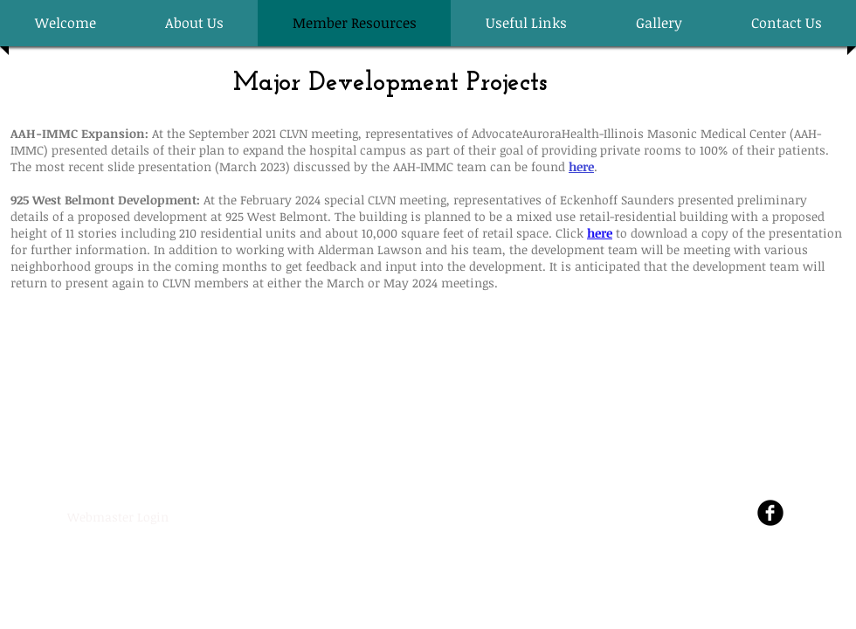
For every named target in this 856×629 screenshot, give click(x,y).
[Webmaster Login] (117, 517)
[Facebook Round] (770, 513)
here (599, 233)
